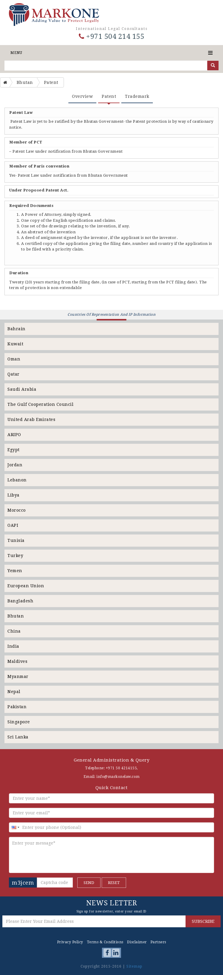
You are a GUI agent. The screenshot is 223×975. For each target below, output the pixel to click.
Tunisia (16, 540)
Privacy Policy (70, 942)
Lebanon (17, 480)
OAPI (12, 525)
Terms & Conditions (105, 942)
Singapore (18, 721)
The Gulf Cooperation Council (40, 404)
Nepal (14, 691)
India (13, 646)
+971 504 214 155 (111, 37)
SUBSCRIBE (203, 921)
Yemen (14, 570)
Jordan (14, 464)
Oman (13, 359)
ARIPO (14, 434)
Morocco (16, 510)
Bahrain (16, 328)
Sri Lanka (18, 737)
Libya (13, 495)
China (14, 631)
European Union (25, 585)
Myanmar (18, 676)
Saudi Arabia (21, 389)
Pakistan (16, 706)
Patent (109, 96)
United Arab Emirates (31, 419)
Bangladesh (20, 601)
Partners (158, 942)
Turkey (15, 555)
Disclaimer (137, 942)
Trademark (137, 96)
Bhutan (15, 616)
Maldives (17, 661)
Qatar (13, 374)
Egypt (13, 449)
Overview (82, 96)
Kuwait (15, 344)
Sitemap (134, 966)
